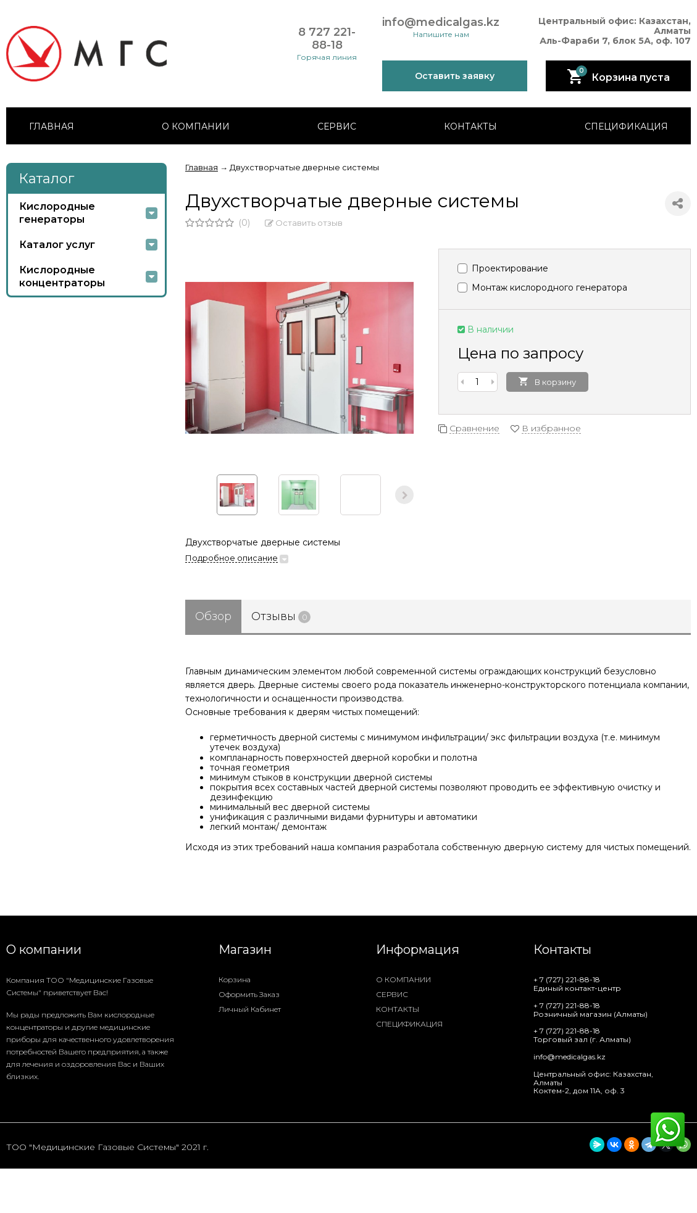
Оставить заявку (455, 75)
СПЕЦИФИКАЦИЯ (626, 126)
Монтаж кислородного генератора (542, 287)
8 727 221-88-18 (327, 38)
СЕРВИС (336, 126)
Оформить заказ (249, 994)
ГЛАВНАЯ (51, 126)
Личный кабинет (250, 1009)
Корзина (235, 979)
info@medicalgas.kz (440, 22)
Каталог (46, 178)
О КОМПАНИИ (196, 126)
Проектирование (502, 268)
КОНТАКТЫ (470, 126)
